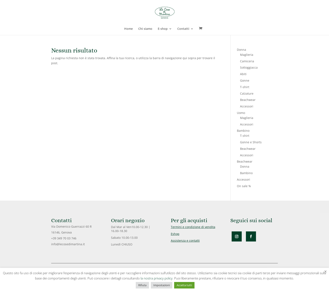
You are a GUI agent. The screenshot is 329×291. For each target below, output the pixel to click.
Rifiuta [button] (142, 285)
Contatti (183, 29)
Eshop (175, 234)
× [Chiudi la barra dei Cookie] (325, 271)
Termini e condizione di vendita (193, 227)
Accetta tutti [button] (184, 285)
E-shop (163, 29)
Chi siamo (145, 29)
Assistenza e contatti (185, 241)
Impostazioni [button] (161, 285)
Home (128, 29)
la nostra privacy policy (156, 278)
